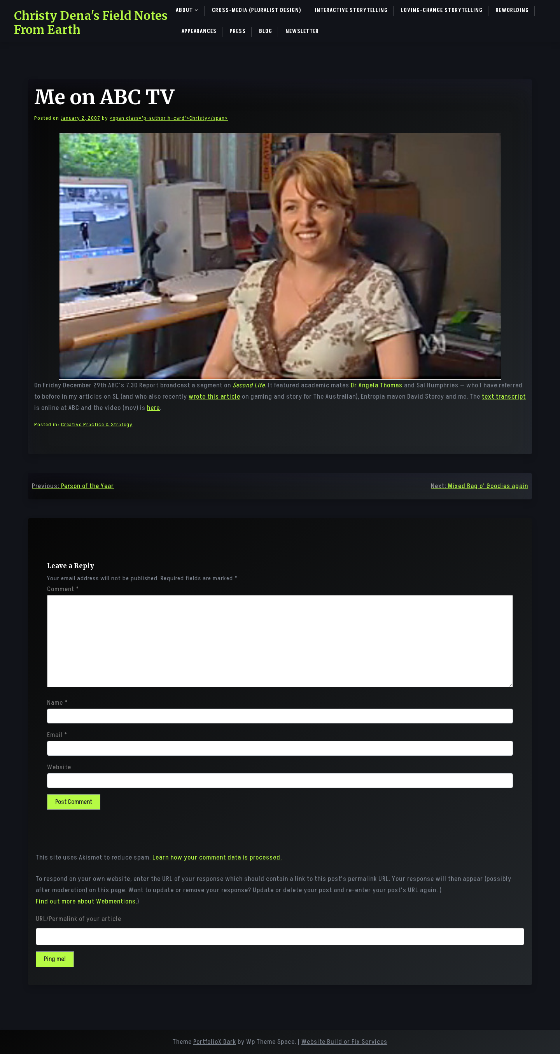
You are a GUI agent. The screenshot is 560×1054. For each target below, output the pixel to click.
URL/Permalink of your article (78, 919)
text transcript (504, 396)
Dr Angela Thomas (376, 385)
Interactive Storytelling (351, 10)
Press (238, 31)
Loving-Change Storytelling (442, 10)
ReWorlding (512, 10)
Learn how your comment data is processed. (217, 857)
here (153, 408)
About (184, 10)
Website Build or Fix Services (344, 1042)
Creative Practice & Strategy (97, 424)
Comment (63, 589)
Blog (265, 31)
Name (57, 702)
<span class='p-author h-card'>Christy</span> (169, 118)
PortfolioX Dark (214, 1042)
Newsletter (302, 31)
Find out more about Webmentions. (86, 901)
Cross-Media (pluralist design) (256, 10)
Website (59, 767)
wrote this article (214, 396)
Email (57, 735)
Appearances (199, 31)
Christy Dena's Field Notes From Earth (91, 23)
